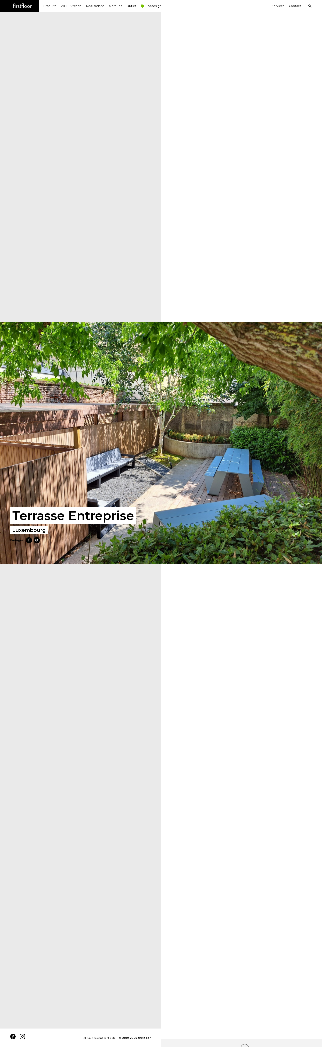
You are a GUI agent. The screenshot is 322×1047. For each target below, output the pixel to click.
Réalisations (95, 6)
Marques (115, 6)
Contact (295, 6)
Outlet (131, 6)
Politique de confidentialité (99, 1037)
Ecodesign (153, 6)
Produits (49, 6)
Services (278, 6)
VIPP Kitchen (71, 6)
